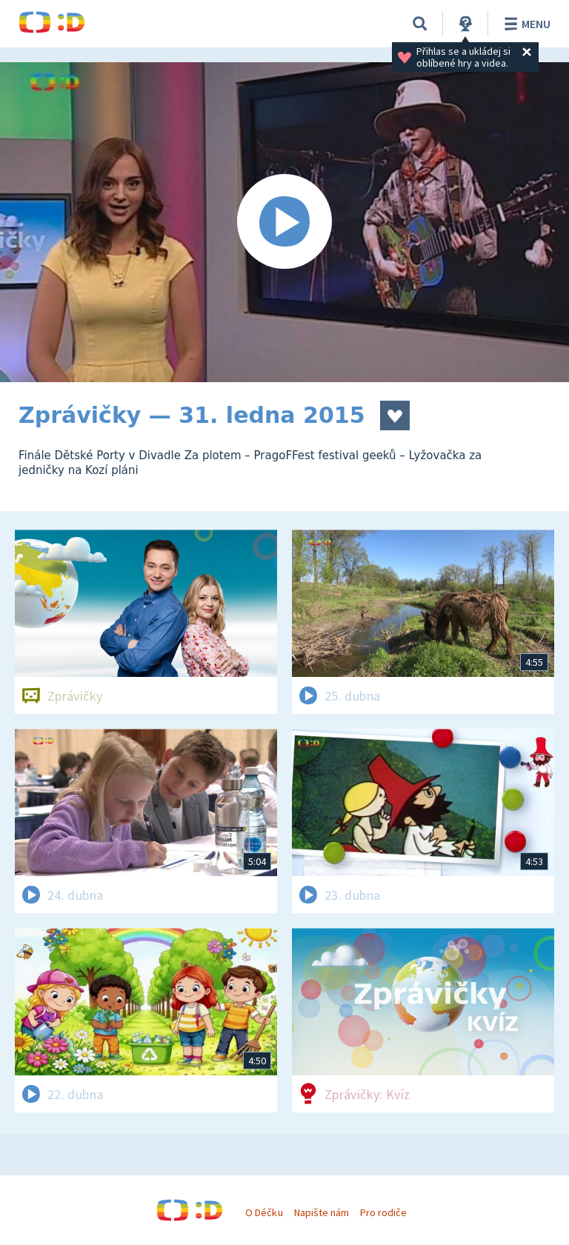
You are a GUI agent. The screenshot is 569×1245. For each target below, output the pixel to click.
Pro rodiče (383, 1212)
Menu (524, 24)
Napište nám (321, 1212)
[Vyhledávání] (420, 23)
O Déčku (263, 1212)
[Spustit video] (284, 222)
